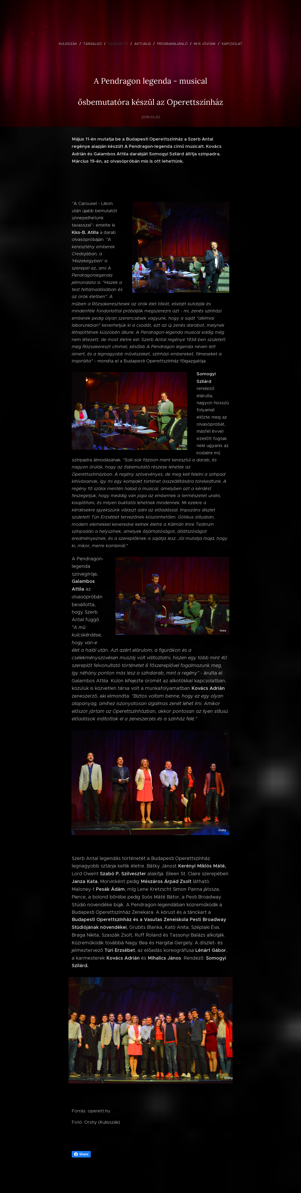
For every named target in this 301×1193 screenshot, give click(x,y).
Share (81, 1154)
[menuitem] (70, 44)
